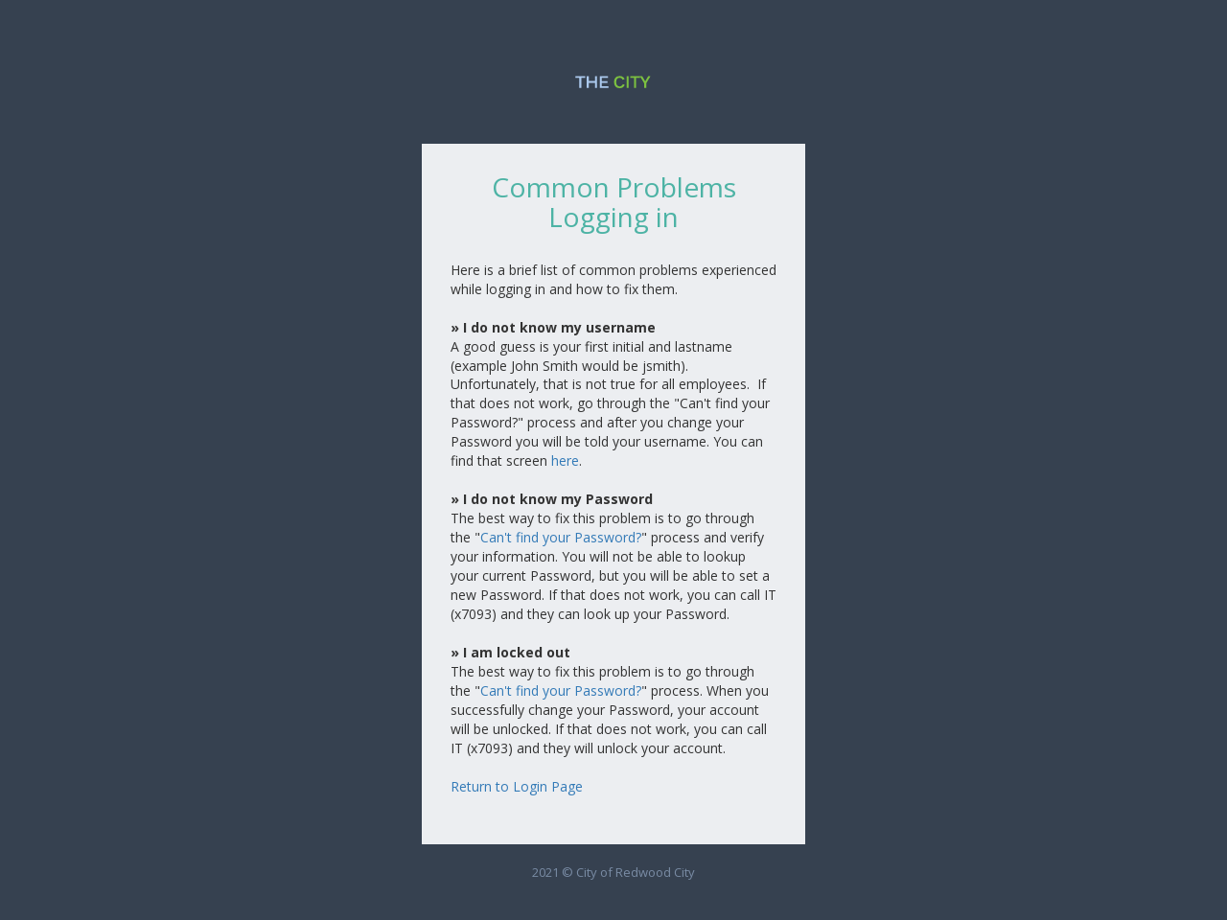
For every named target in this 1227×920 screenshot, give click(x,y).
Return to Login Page (517, 786)
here (565, 460)
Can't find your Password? (560, 537)
